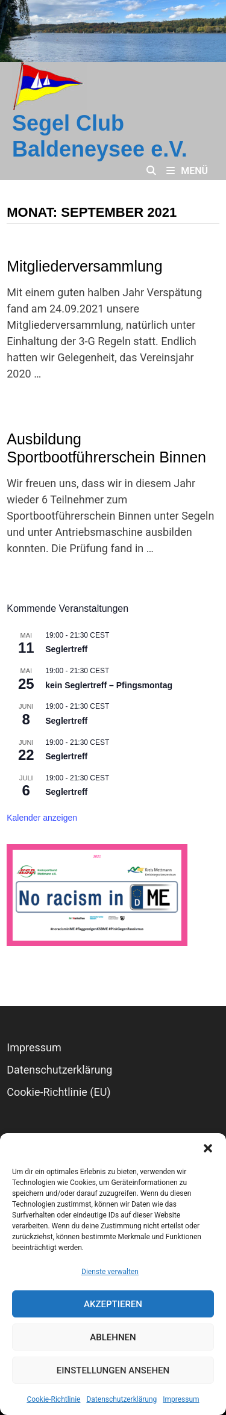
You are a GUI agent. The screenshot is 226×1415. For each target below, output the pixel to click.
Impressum (181, 1399)
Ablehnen (113, 1337)
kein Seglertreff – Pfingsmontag (108, 685)
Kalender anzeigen (42, 818)
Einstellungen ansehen (113, 1370)
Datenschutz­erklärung (121, 1399)
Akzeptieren (113, 1304)
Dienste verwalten (110, 1271)
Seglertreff (66, 649)
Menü (187, 170)
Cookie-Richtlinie (53, 1399)
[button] (208, 1148)
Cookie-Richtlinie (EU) (58, 1092)
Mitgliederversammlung (84, 266)
